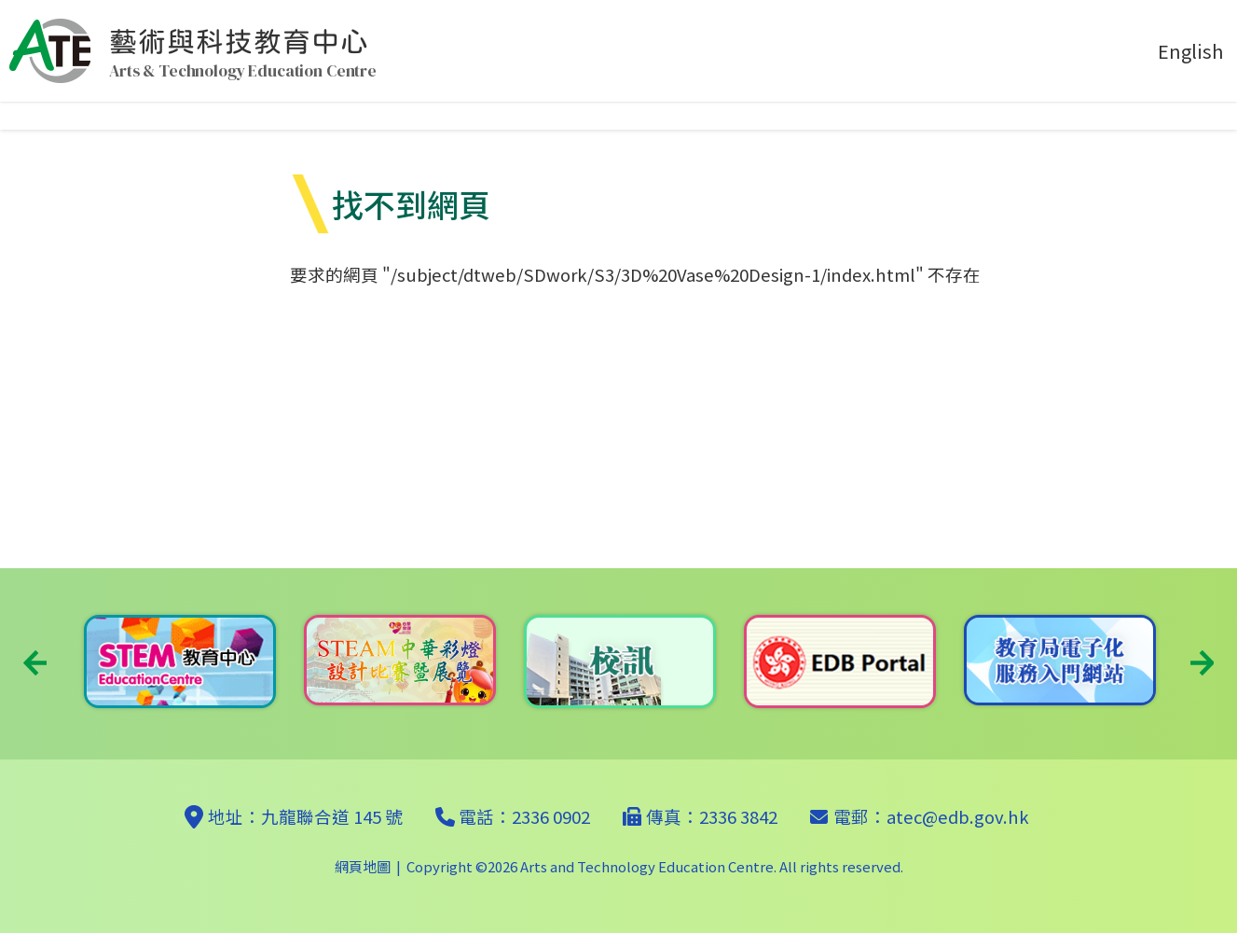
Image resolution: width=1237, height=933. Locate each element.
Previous (35, 662)
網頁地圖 (363, 866)
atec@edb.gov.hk (958, 816)
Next (1202, 662)
